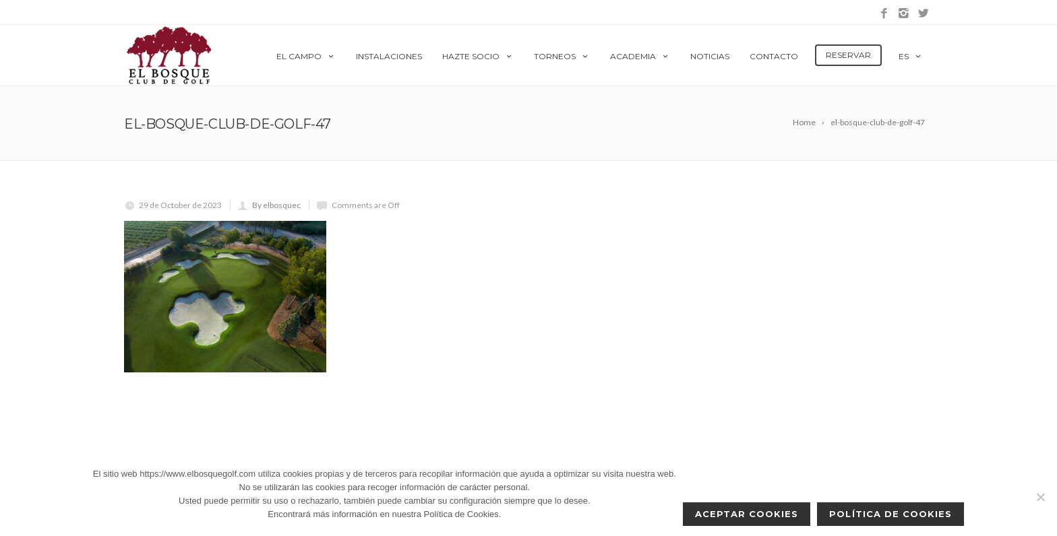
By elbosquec (276, 205)
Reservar (848, 55)
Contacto (774, 56)
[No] (1040, 497)
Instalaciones (389, 56)
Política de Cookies (890, 513)
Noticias (709, 56)
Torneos (562, 56)
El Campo (306, 56)
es (911, 56)
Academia (640, 56)
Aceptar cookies (747, 513)
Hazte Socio (478, 56)
